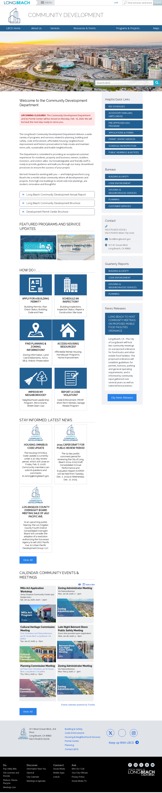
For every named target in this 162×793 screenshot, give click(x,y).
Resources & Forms (85, 28)
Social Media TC (79, 781)
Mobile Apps (58, 773)
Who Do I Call (78, 770)
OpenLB (30, 773)
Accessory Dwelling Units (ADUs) (121, 114)
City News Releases (122, 397)
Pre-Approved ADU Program (119, 124)
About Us (36, 28)
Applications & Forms (121, 132)
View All (28, 560)
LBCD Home (13, 28)
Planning (114, 199)
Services (55, 28)
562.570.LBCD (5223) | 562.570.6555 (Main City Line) (119, 231)
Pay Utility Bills (10, 770)
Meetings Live (9, 788)
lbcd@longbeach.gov (120, 239)
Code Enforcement (120, 183)
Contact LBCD (72, 749)
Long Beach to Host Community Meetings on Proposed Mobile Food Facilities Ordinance (121, 323)
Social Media (59, 770)
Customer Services (120, 206)
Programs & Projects (128, 28)
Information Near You (36, 770)
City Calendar (33, 778)
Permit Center (72, 741)
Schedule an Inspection (122, 145)
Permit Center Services (122, 139)
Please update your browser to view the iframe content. (57, 645)
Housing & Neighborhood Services (123, 191)
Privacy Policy (78, 778)
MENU (48, 2)
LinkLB (56, 778)
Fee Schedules (117, 106)
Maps (156, 28)
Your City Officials (80, 773)
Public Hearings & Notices (124, 152)
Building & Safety (119, 176)
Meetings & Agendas (36, 781)
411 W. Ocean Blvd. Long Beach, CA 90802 (119, 246)
